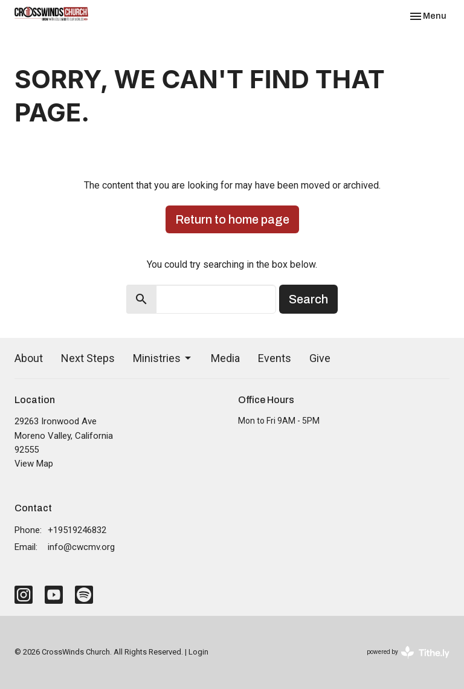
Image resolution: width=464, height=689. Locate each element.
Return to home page (232, 219)
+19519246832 (77, 530)
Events (274, 358)
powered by (408, 652)
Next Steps (88, 358)
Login (198, 651)
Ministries (163, 358)
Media (225, 358)
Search (308, 299)
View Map (33, 463)
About (28, 358)
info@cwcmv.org (81, 547)
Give (319, 358)
